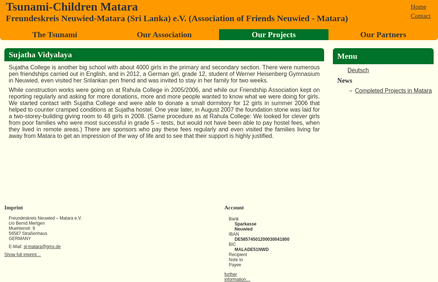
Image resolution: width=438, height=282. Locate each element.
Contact (421, 15)
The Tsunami (54, 34)
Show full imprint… (22, 254)
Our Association (164, 34)
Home (418, 6)
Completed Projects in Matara (393, 91)
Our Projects (274, 34)
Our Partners (383, 34)
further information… (237, 277)
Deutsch (358, 70)
